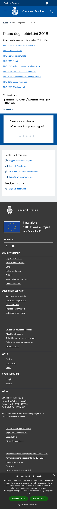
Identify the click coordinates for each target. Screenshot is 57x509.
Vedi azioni (8, 109)
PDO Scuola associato (12, 50)
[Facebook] (6, 246)
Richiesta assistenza (15, 441)
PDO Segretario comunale (14, 55)
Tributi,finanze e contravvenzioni (20, 338)
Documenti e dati (13, 283)
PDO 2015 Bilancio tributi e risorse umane (22, 76)
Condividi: (10, 95)
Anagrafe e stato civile (16, 296)
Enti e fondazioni (13, 270)
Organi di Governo (14, 258)
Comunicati (11, 363)
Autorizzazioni (12, 346)
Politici (9, 275)
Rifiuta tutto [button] (39, 499)
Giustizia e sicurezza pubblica (19, 329)
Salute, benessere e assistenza (19, 342)
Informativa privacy (14, 462)
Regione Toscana (11, 3)
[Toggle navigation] (5, 11)
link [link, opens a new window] (28, 493)
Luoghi (9, 379)
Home (5, 22)
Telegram (44, 99)
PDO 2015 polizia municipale (15, 81)
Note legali (10, 466)
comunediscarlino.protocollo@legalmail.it (25, 413)
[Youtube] (13, 246)
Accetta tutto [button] (18, 499)
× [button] (54, 475)
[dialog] (28, 491)
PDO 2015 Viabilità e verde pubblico (19, 45)
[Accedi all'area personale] (46, 3)
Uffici (8, 266)
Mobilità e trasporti (14, 333)
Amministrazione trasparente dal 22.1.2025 (25, 457)
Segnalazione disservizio (16, 432)
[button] (28, 504)
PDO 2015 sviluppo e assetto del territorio (21, 66)
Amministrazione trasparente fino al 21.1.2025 (27, 453)
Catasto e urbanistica (15, 312)
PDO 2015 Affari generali (14, 87)
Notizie (9, 359)
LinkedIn (9, 102)
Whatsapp (32, 99)
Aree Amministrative (15, 262)
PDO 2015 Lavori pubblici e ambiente (19, 71)
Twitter (20, 99)
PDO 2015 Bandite (11, 61)
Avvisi (8, 367)
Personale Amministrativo (17, 279)
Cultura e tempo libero (16, 300)
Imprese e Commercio (15, 308)
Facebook (8, 99)
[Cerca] (51, 11)
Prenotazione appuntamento (18, 428)
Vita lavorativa (12, 304)
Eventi (9, 383)
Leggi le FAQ (11, 436)
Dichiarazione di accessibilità (18, 470)
